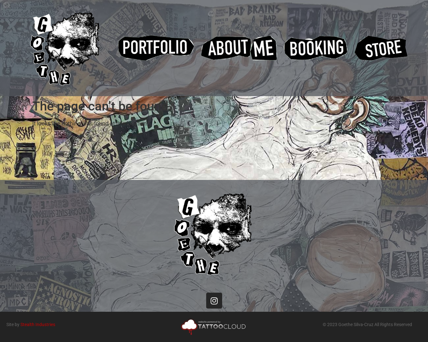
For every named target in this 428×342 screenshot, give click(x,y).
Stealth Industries (37, 324)
